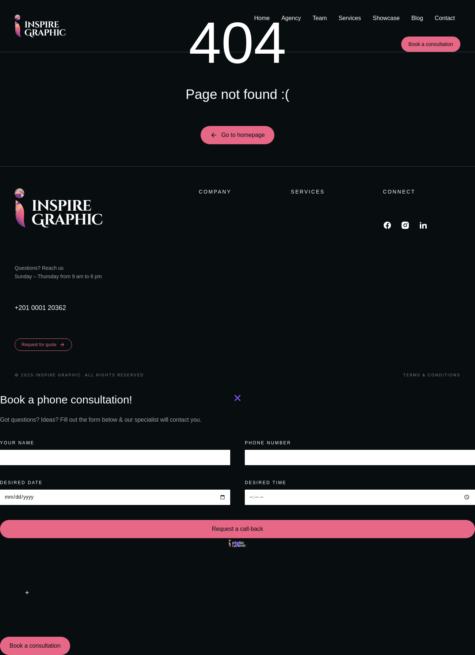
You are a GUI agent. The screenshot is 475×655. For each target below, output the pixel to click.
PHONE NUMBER (268, 442)
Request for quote (43, 345)
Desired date (21, 482)
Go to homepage (237, 135)
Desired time (265, 482)
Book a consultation (430, 44)
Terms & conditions (431, 375)
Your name (17, 442)
